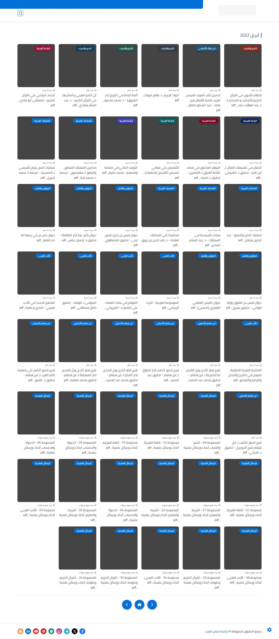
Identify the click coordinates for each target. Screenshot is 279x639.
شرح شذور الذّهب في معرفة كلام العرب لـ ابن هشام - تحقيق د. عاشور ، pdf (36, 375)
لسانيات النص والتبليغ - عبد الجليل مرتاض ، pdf (244, 238)
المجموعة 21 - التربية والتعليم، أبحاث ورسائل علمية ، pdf (201, 515)
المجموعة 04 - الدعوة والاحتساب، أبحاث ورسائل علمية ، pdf (122, 515)
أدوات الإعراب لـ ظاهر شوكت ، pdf (160, 98)
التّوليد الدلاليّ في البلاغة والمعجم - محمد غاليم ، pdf (120, 170)
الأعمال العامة (54, 16)
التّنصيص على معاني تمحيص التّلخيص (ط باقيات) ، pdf (161, 172)
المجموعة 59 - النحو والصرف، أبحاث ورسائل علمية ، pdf (202, 447)
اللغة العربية (117, 16)
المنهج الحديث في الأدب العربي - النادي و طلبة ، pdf (37, 305)
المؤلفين (161, 16)
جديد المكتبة (191, 4)
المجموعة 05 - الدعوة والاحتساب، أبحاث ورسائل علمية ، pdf (80, 447)
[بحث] (20, 16)
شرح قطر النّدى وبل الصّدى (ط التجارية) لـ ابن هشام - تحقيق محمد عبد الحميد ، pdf (203, 378)
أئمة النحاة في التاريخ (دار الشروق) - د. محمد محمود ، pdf (120, 100)
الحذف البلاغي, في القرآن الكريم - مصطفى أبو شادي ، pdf (36, 100)
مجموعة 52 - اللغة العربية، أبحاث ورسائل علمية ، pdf (161, 445)
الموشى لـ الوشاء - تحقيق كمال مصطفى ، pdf (79, 305)
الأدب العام (99, 16)
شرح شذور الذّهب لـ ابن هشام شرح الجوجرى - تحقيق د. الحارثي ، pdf (243, 447)
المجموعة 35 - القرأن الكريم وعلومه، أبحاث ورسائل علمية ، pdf (201, 582)
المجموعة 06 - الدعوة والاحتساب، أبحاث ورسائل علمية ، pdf (39, 447)
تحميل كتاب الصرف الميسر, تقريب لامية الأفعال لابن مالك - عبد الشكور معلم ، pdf (203, 103)
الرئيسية (197, 16)
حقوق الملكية (139, 4)
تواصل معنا (103, 4)
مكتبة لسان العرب (216, 631)
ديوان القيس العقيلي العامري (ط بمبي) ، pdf (205, 305)
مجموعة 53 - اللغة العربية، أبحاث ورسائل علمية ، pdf (120, 445)
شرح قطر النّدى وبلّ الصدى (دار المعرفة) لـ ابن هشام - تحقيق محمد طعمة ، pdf (79, 375)
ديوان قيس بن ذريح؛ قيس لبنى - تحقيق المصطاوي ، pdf (121, 240)
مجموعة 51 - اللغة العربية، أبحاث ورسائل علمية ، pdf (244, 513)
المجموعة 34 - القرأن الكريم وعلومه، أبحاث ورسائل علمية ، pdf (77, 582)
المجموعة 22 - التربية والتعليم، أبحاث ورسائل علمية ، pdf (160, 515)
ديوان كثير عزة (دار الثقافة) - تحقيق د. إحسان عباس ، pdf (78, 238)
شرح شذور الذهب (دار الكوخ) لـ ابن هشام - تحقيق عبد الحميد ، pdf (161, 375)
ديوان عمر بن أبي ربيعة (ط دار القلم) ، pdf (38, 238)
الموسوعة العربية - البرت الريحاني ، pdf (162, 305)
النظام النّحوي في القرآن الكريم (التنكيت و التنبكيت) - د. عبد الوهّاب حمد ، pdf (243, 100)
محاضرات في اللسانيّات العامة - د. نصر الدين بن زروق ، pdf (160, 240)
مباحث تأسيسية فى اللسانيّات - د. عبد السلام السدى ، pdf (204, 240)
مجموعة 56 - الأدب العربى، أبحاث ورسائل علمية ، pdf (244, 580)
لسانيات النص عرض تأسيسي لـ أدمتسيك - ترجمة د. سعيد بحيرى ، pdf (37, 172)
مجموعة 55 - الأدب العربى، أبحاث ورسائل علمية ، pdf (37, 513)
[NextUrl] (127, 605)
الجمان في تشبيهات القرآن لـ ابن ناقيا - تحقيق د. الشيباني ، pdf (243, 172)
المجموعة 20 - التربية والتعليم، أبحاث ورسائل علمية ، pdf (77, 515)
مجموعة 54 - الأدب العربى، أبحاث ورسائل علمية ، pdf (161, 580)
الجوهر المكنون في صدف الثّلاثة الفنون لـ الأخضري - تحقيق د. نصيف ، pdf (203, 172)
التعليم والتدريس (77, 16)
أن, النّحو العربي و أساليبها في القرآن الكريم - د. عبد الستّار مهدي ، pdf (79, 100)
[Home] (139, 605)
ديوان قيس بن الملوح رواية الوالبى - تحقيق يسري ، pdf (244, 305)
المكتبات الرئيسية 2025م (165, 4)
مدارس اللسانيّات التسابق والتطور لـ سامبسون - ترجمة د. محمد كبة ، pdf (78, 172)
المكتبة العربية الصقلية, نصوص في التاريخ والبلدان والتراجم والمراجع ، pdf (245, 375)
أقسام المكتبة (179, 16)
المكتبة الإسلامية (140, 16)
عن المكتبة (120, 4)
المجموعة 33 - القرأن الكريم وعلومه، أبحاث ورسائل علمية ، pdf (119, 582)
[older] (152, 605)
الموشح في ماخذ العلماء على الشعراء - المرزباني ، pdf (121, 307)
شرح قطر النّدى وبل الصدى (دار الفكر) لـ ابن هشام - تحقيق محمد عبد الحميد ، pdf (120, 378)
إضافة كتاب (86, 4)
